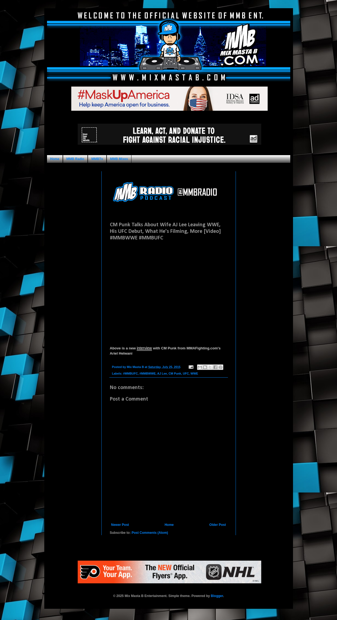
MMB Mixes (119, 159)
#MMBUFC (130, 373)
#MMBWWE (147, 373)
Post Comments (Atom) (150, 533)
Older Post (217, 525)
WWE (194, 373)
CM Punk (175, 373)
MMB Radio (75, 159)
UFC (186, 373)
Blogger (217, 596)
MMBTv (97, 159)
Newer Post (120, 525)
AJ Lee (162, 373)
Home (54, 159)
